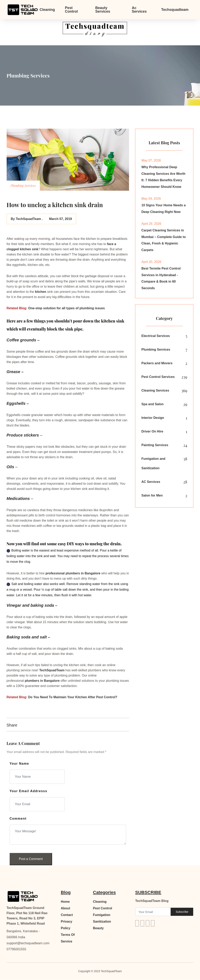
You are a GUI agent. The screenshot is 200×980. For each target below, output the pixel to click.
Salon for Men (152, 497)
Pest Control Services (157, 378)
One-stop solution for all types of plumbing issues (66, 308)
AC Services (150, 483)
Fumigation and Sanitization (153, 464)
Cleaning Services (155, 392)
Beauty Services (102, 9)
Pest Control (71, 9)
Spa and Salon (152, 405)
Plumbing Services (155, 351)
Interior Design (152, 419)
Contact (67, 915)
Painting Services (154, 446)
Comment (18, 818)
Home (65, 902)
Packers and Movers (156, 364)
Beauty (98, 928)
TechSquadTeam (52, 670)
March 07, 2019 (60, 219)
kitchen (40, 291)
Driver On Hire (152, 433)
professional (55, 573)
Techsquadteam (175, 10)
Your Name (19, 763)
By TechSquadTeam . (27, 219)
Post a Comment (31, 859)
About (65, 908)
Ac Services (139, 9)
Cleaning (47, 10)
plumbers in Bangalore (83, 573)
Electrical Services (155, 337)
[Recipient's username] (153, 912)
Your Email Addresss (28, 791)
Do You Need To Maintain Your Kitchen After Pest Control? (72, 697)
